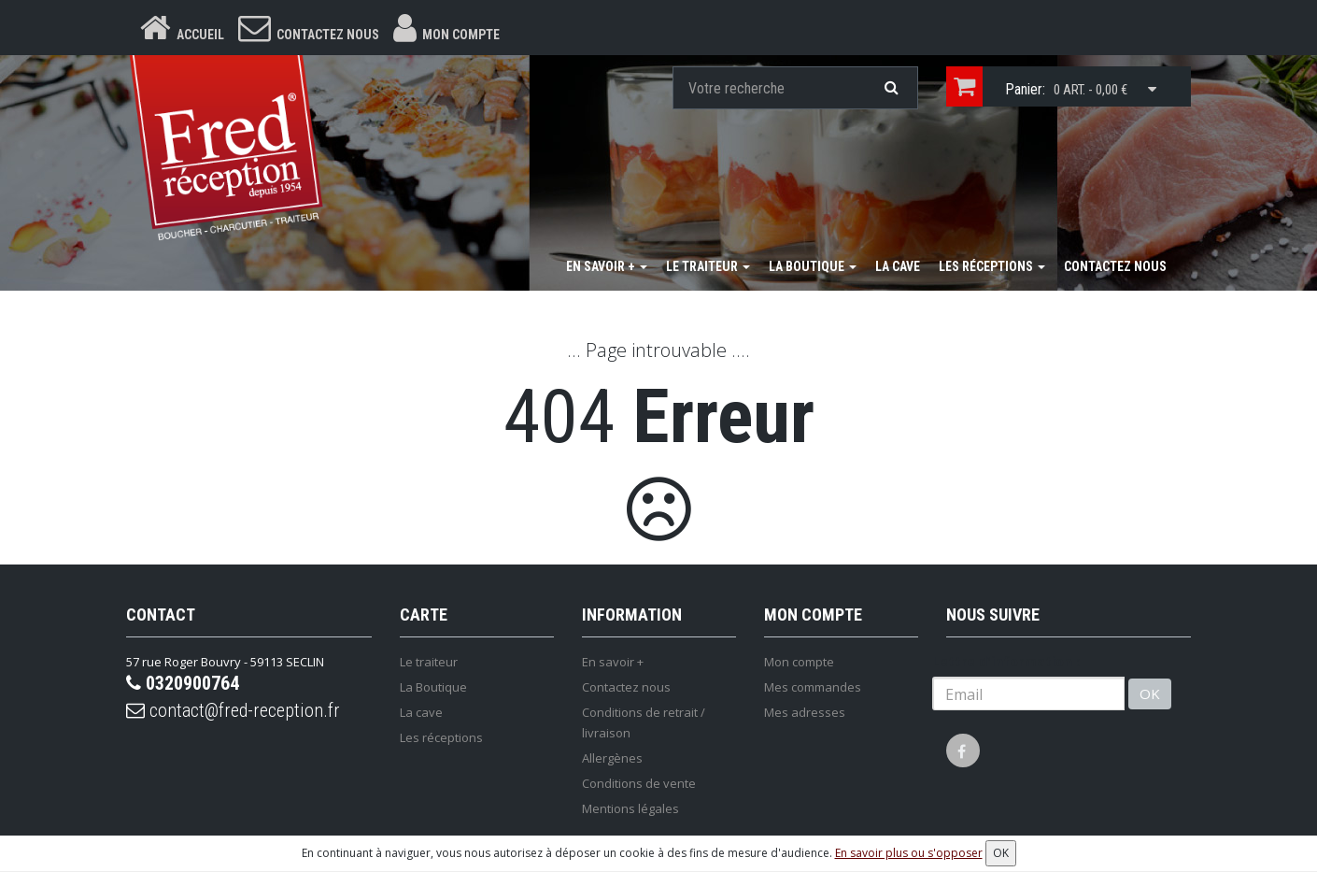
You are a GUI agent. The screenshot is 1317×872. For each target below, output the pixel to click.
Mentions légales (630, 808)
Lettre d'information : (1006, 661)
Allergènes (612, 758)
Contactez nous (1115, 266)
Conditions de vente (639, 783)
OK (1150, 693)
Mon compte (799, 661)
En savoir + (606, 266)
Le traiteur (708, 266)
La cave (897, 266)
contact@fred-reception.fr (233, 710)
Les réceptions (992, 266)
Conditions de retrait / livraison (643, 722)
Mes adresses (804, 712)
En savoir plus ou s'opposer (909, 853)
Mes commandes (812, 687)
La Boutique (813, 266)
